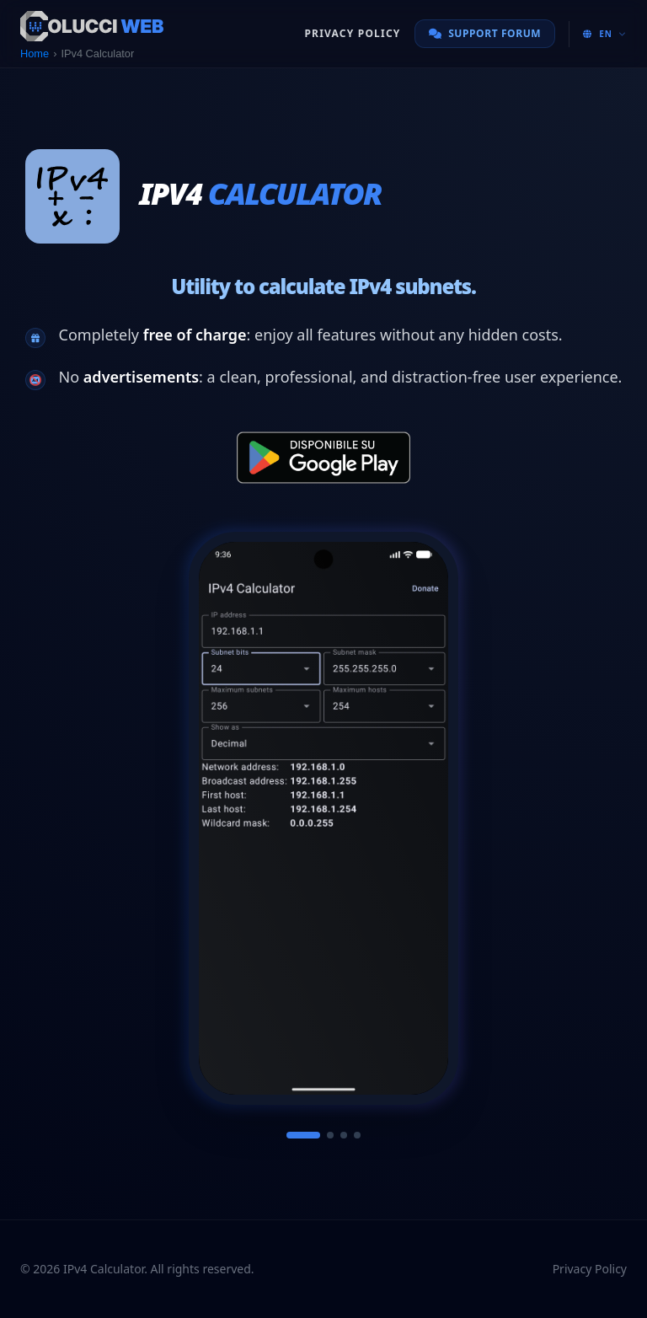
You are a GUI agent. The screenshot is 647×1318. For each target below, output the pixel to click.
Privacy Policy (352, 33)
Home (34, 53)
